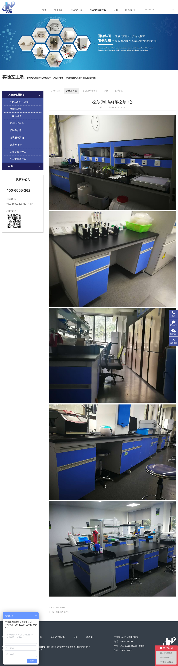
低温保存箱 (16, 130)
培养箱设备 (16, 109)
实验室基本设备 (18, 159)
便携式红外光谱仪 (19, 102)
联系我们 (130, 10)
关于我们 (58, 10)
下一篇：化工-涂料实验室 (59, 612)
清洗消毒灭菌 (17, 137)
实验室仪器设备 (98, 10)
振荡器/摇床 (16, 144)
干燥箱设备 (16, 116)
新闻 (115, 10)
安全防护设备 (17, 123)
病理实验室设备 (18, 152)
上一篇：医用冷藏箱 (57, 607)
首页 (44, 10)
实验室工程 (76, 10)
